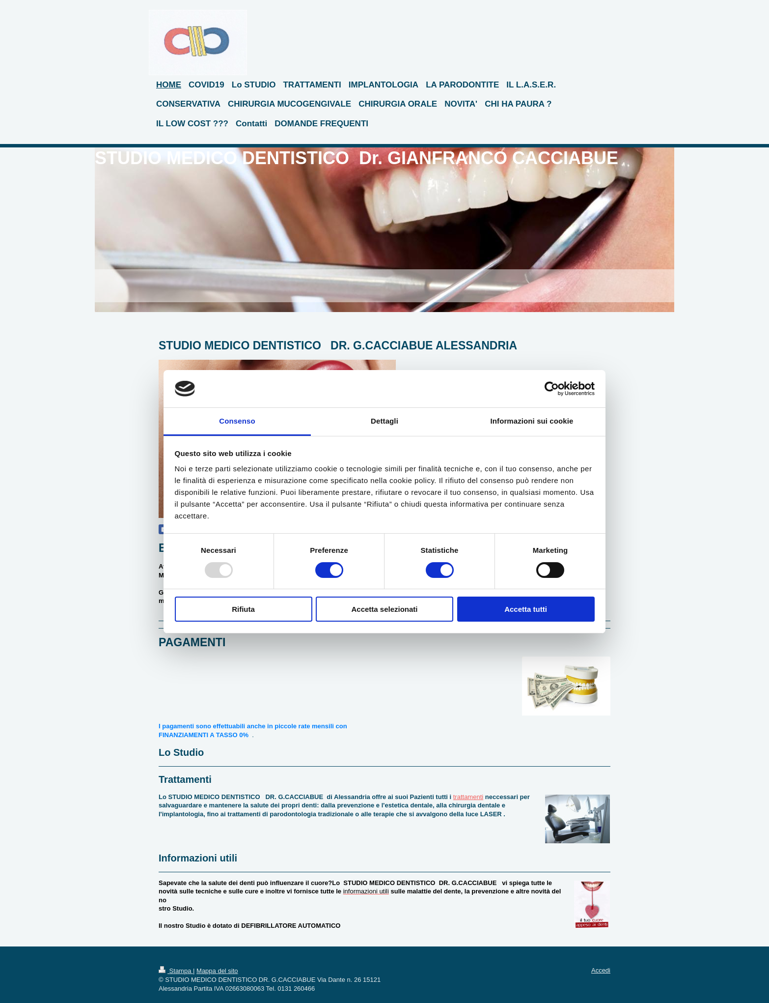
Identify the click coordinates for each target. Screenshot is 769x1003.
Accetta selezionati (384, 609)
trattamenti (468, 797)
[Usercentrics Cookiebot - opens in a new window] (552, 388)
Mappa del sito (217, 970)
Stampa (176, 970)
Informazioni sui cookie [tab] (532, 421)
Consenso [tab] (237, 421)
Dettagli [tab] (384, 421)
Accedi (600, 970)
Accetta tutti (525, 609)
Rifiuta (243, 609)
